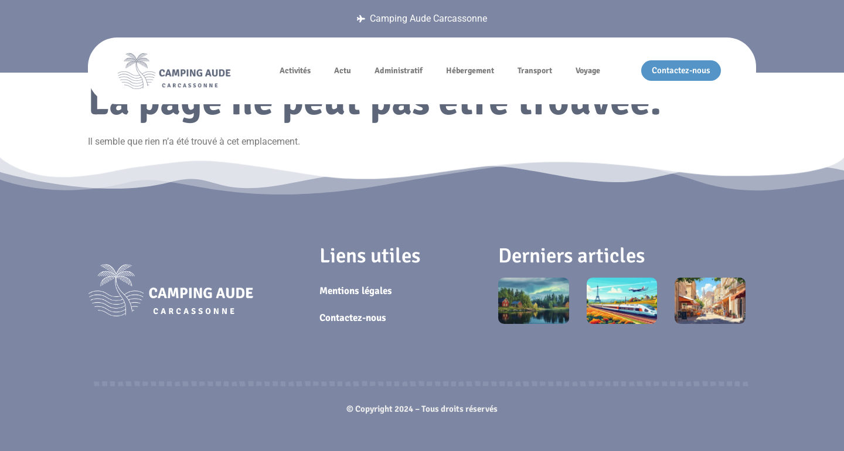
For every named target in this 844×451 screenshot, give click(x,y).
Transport (535, 71)
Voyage (588, 71)
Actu (342, 71)
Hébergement (470, 71)
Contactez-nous (352, 318)
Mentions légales (355, 291)
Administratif (399, 71)
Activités (295, 71)
